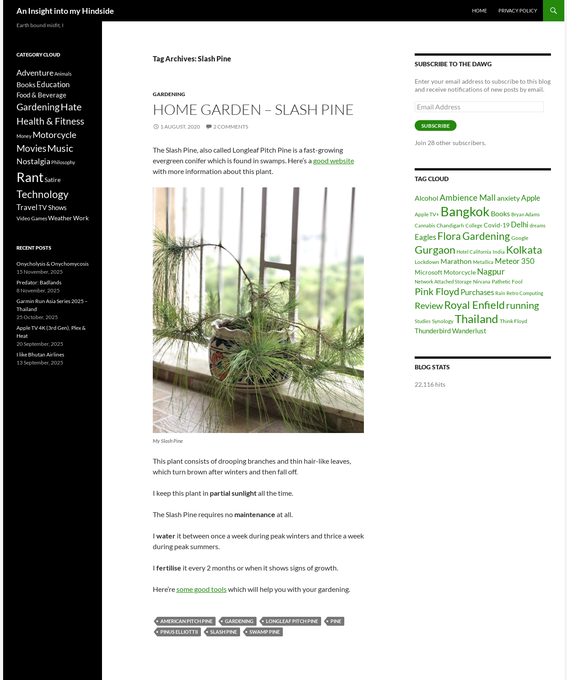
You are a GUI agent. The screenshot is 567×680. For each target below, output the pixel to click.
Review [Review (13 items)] (429, 305)
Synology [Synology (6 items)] (442, 321)
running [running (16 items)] (522, 305)
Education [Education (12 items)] (53, 84)
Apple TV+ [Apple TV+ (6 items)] (427, 214)
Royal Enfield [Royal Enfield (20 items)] (474, 304)
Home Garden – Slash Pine (253, 109)
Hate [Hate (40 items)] (71, 107)
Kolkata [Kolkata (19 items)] (524, 249)
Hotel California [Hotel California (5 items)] (474, 252)
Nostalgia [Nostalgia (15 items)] (33, 161)
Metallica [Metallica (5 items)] (483, 262)
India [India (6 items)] (499, 251)
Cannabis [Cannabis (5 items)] (425, 225)
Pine (335, 621)
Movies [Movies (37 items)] (31, 148)
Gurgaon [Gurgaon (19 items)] (435, 249)
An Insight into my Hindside (65, 11)
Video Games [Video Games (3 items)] (31, 218)
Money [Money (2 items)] (24, 136)
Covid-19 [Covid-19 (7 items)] (497, 225)
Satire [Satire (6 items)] (53, 179)
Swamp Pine (264, 632)
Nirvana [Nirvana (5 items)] (481, 281)
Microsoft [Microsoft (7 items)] (428, 272)
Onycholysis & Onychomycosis (52, 263)
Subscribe (435, 125)
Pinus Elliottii (179, 632)
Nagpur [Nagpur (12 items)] (491, 271)
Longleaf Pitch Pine (292, 621)
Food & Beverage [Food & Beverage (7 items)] (41, 95)
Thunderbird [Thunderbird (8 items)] (433, 331)
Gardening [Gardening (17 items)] (486, 236)
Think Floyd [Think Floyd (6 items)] (513, 321)
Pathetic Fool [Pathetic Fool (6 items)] (507, 281)
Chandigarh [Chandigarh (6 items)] (450, 225)
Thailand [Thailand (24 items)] (476, 319)
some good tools (201, 589)
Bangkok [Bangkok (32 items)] (465, 211)
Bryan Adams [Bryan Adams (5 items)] (525, 214)
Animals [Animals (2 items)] (63, 74)
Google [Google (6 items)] (519, 238)
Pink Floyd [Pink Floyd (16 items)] (437, 291)
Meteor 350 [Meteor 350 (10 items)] (514, 261)
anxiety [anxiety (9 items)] (508, 198)
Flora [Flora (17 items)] (449, 236)
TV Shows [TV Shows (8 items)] (52, 207)
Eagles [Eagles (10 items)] (425, 237)
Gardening (169, 94)
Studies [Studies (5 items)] (423, 321)
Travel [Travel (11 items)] (26, 207)
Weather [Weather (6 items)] (60, 218)
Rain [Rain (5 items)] (500, 293)
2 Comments (230, 126)
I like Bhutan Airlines (40, 354)
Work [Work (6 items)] (81, 218)
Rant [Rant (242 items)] (30, 177)
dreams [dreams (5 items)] (538, 225)
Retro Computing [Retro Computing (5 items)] (524, 293)
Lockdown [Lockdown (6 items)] (427, 262)
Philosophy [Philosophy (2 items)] (63, 162)
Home (479, 10)
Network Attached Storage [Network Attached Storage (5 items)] (443, 281)
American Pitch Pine (186, 621)
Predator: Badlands (38, 282)
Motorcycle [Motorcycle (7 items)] (460, 272)
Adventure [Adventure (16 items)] (34, 72)
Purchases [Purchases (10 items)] (477, 292)
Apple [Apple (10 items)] (530, 197)
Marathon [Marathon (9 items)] (456, 261)
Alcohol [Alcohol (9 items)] (426, 198)
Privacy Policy (517, 10)
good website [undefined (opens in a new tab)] (333, 160)
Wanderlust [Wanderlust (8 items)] (469, 331)
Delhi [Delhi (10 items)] (519, 224)
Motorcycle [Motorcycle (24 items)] (54, 135)
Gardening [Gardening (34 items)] (38, 106)
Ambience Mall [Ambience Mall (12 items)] (468, 197)
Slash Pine (223, 632)
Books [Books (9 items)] (500, 213)
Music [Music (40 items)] (60, 148)
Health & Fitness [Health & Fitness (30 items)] (50, 121)
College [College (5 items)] (473, 225)
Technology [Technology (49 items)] (42, 194)
